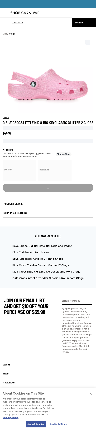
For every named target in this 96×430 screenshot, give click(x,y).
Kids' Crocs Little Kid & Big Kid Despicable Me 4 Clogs (46, 272)
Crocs (6, 117)
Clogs (12, 33)
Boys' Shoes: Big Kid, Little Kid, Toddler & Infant (42, 246)
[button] (12, 22)
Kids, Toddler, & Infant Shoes (30, 252)
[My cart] (91, 13)
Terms (82, 349)
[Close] (90, 393)
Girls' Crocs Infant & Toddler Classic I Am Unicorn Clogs (48, 278)
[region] (48, 409)
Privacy (65, 352)
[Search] (84, 22)
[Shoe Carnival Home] (24, 12)
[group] (19, 170)
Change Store (63, 154)
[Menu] (4, 13)
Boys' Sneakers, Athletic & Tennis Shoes (37, 259)
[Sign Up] (88, 301)
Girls (5, 33)
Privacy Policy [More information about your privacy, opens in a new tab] (10, 417)
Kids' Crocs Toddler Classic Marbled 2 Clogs (40, 265)
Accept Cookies (35, 424)
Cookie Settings (58, 424)
